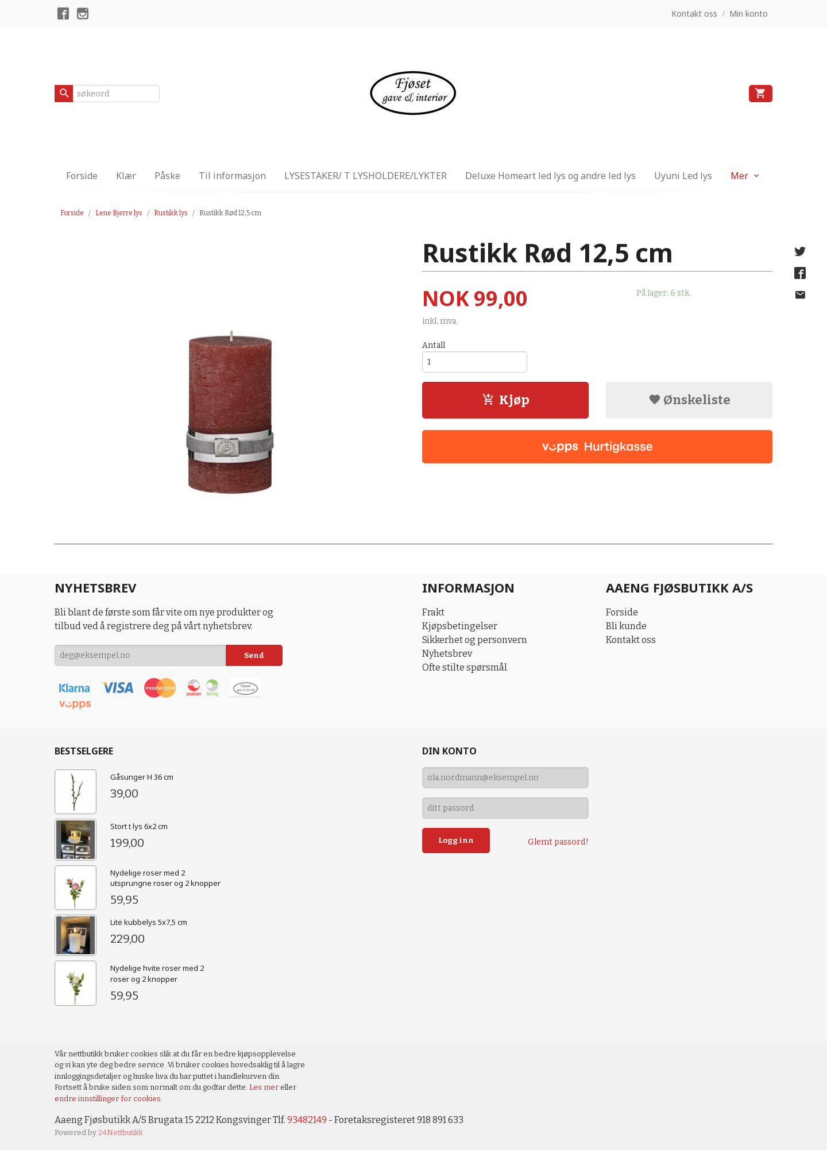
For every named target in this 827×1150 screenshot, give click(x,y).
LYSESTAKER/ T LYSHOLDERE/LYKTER (365, 175)
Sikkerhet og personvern (474, 639)
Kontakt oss (631, 639)
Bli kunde (626, 626)
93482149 (307, 1119)
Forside (82, 175)
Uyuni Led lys (683, 175)
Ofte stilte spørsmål (464, 667)
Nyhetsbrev (447, 653)
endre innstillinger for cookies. (109, 1098)
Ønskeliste (689, 400)
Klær (126, 175)
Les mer (264, 1087)
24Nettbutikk (120, 1132)
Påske (167, 175)
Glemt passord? (558, 842)
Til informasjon (232, 175)
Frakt (433, 612)
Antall (433, 345)
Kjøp (506, 400)
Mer (739, 175)
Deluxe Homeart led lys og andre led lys (550, 175)
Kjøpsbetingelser (459, 626)
